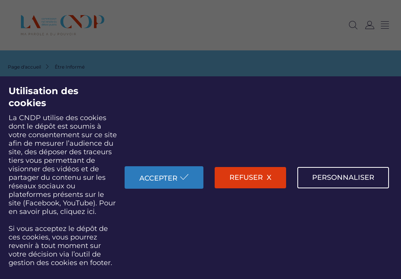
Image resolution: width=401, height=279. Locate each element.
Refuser (246, 177)
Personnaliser (343, 177)
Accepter (158, 178)
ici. (91, 211)
